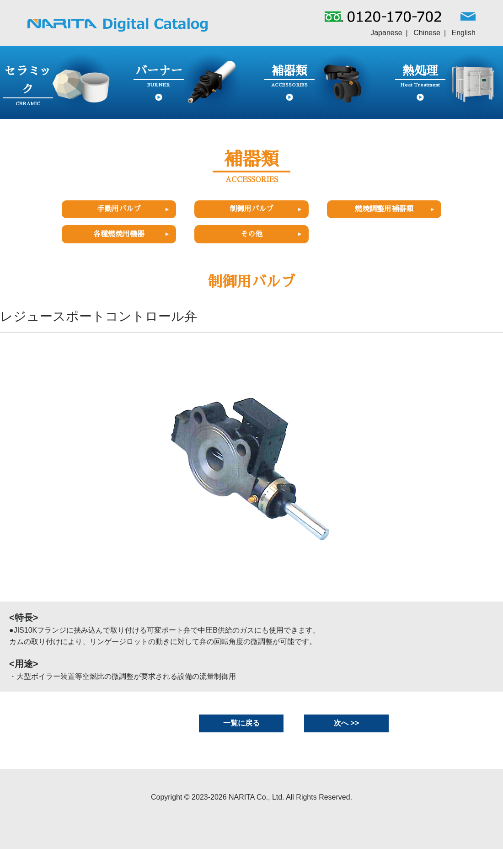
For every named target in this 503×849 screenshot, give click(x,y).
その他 (251, 234)
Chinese (426, 33)
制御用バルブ (251, 209)
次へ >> (346, 723)
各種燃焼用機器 (118, 234)
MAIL (468, 18)
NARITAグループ (117, 25)
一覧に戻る (241, 723)
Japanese (386, 33)
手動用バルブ (119, 209)
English (464, 33)
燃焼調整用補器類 (384, 209)
